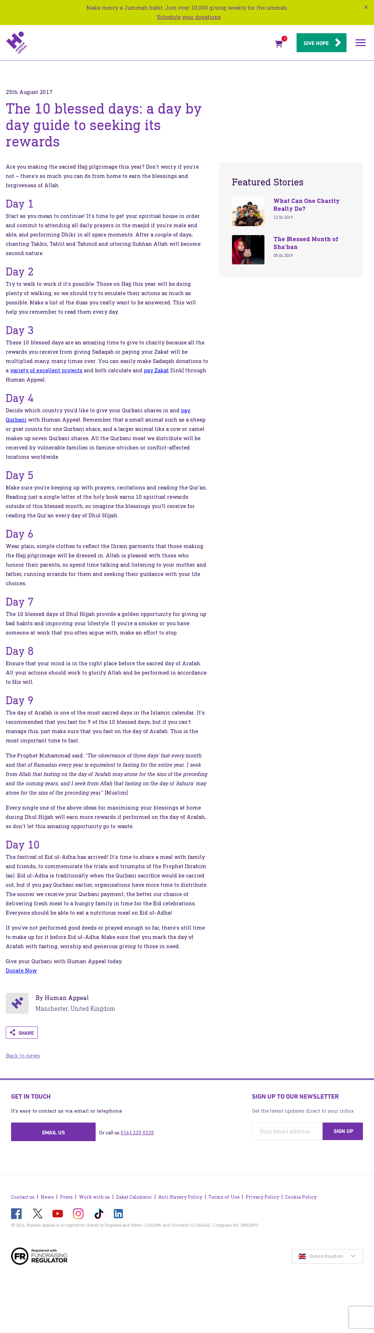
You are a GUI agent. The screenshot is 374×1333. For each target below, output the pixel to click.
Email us (53, 1132)
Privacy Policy (262, 1197)
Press (66, 1197)
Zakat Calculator (134, 1197)
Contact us (23, 1197)
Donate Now (21, 970)
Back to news (23, 1055)
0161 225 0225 (137, 1133)
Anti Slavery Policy (180, 1197)
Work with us (94, 1197)
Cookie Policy (301, 1197)
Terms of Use (223, 1197)
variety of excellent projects (46, 370)
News (47, 1197)
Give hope (316, 43)
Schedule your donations (189, 17)
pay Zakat (156, 370)
